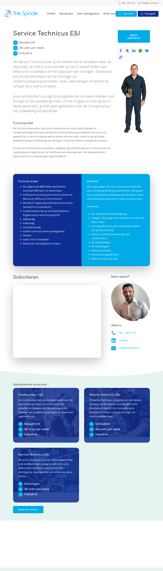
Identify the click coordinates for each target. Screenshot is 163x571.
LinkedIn (123, 340)
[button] (134, 36)
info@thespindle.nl (129, 348)
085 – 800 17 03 (127, 332)
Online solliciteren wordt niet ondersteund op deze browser (57, 321)
